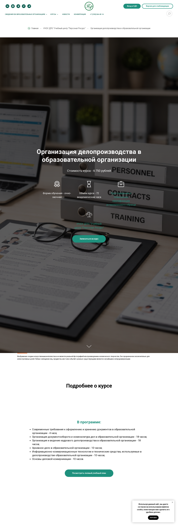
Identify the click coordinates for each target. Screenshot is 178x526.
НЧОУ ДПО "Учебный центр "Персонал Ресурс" (64, 28)
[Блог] (29, 6)
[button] (89, 239)
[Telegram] (18, 6)
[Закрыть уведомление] (172, 502)
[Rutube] (24, 6)
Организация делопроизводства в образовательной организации (120, 28)
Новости (66, 14)
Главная (33, 28)
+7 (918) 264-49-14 (96, 14)
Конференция (80, 14)
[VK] (7, 6)
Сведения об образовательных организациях (25, 14)
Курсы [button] (53, 14)
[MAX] (13, 6)
